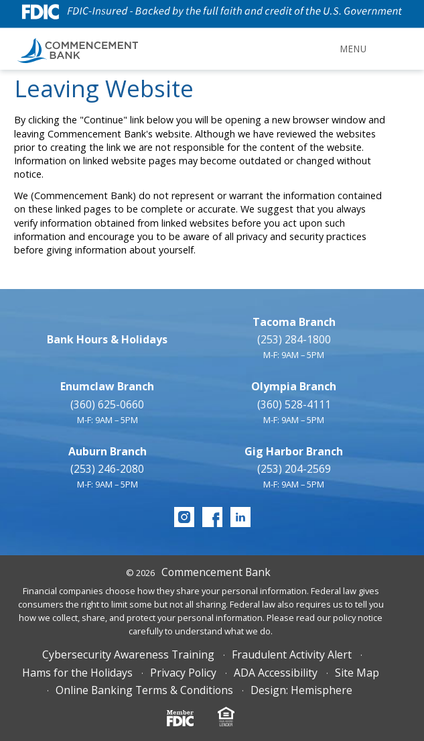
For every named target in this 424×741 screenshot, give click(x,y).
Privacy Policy (183, 672)
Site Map (357, 672)
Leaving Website (104, 88)
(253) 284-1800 (294, 339)
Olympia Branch (293, 386)
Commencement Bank (216, 572)
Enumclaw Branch (107, 386)
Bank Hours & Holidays (107, 339)
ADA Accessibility (275, 672)
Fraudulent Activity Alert (292, 654)
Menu (353, 48)
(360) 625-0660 (107, 404)
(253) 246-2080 (107, 468)
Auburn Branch (107, 451)
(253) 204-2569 (294, 468)
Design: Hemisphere (301, 690)
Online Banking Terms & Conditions (144, 690)
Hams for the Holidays (77, 672)
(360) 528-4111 (294, 404)
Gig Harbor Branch (293, 451)
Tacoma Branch (294, 322)
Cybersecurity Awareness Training (128, 654)
